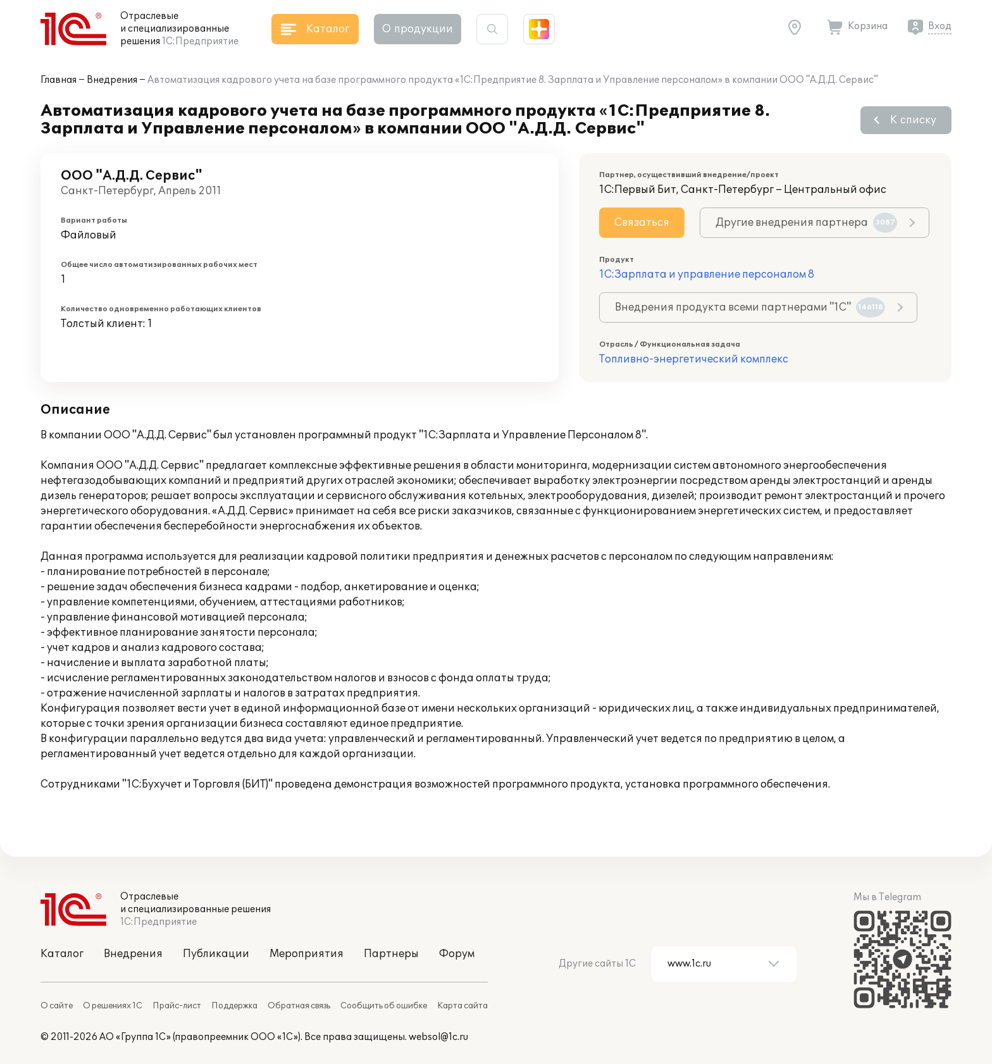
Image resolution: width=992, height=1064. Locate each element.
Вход (940, 26)
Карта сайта (462, 1006)
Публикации (216, 954)
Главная (58, 80)
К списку (913, 120)
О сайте (56, 1006)
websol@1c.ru (438, 1037)
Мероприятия (307, 954)
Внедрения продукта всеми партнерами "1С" (750, 307)
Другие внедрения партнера (806, 223)
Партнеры (391, 954)
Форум (456, 954)
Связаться (641, 222)
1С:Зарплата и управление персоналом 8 (706, 274)
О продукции (417, 29)
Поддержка (234, 1006)
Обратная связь (299, 1006)
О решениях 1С (112, 1006)
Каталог (62, 954)
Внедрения (112, 80)
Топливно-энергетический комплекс (693, 359)
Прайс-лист (176, 1006)
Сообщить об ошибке (383, 1006)
